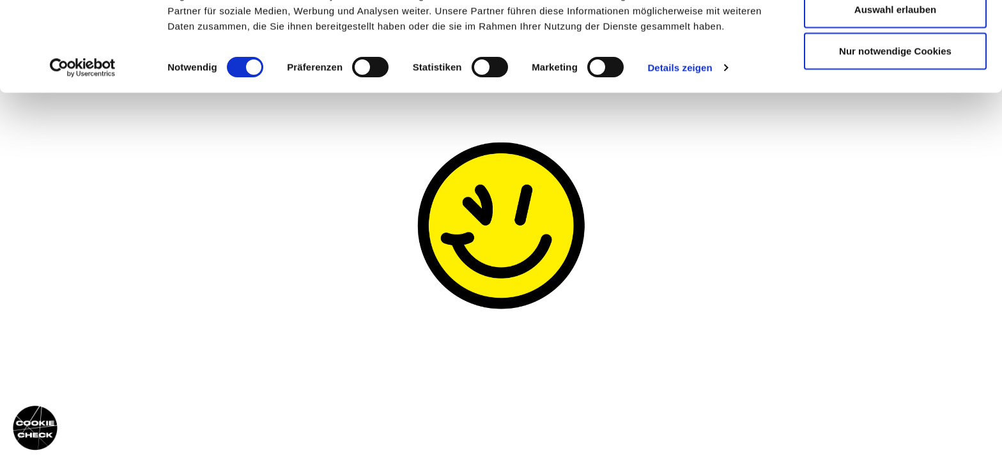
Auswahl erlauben (895, 75)
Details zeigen (679, 133)
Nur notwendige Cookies (895, 117)
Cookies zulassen (895, 33)
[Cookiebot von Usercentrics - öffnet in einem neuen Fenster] (83, 134)
